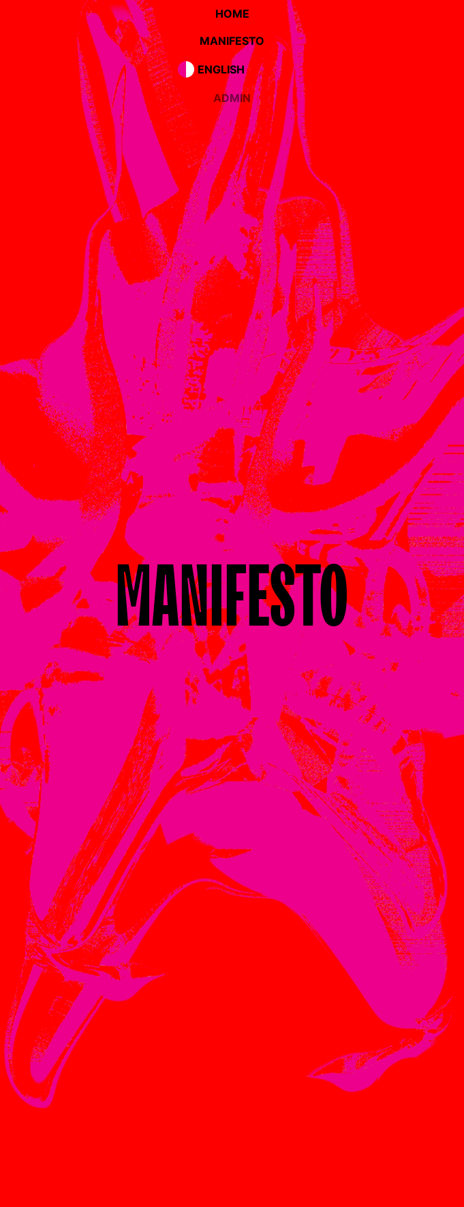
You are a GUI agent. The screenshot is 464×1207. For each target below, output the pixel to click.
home (232, 13)
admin (232, 98)
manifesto (232, 41)
